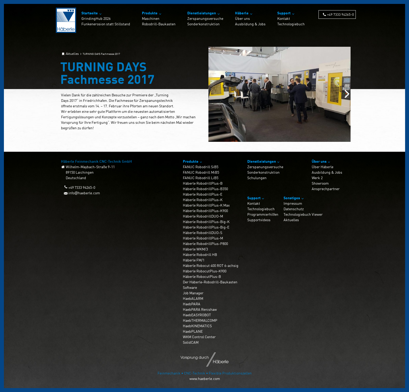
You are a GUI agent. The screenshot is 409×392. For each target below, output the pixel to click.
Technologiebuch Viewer (303, 214)
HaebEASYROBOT (197, 315)
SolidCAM (191, 342)
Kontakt (283, 18)
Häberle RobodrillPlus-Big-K (206, 221)
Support (284, 13)
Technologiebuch (291, 24)
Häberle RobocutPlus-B (202, 276)
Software (190, 287)
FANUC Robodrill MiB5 (201, 172)
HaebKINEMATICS (197, 326)
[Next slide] (347, 94)
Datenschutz (294, 209)
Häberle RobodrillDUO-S (202, 232)
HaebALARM (193, 298)
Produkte (150, 13)
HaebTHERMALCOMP (200, 320)
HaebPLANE (193, 331)
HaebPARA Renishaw (200, 309)
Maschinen (150, 18)
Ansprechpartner (326, 188)
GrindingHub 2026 (96, 18)
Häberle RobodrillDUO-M (203, 216)
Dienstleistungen (201, 13)
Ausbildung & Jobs (250, 24)
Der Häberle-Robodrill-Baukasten (210, 282)
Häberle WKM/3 (195, 249)
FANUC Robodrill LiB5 (200, 177)
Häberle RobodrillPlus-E (202, 194)
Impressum (293, 203)
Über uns (242, 18)
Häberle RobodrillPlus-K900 (205, 210)
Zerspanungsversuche (205, 18)
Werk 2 (317, 177)
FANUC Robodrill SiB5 (200, 167)
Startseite (89, 13)
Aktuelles (291, 220)
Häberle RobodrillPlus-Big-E (206, 227)
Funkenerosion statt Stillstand (105, 24)
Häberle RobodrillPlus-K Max (206, 205)
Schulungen (257, 177)
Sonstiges (292, 198)
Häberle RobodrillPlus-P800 (205, 243)
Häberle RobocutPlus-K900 (204, 271)
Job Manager (193, 293)
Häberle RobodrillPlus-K (202, 199)
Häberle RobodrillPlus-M (203, 238)
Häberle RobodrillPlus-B (202, 183)
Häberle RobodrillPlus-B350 (205, 188)
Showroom (320, 183)
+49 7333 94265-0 (340, 14)
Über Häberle (322, 167)
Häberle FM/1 (193, 260)
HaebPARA (191, 304)
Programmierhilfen (262, 214)
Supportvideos (258, 220)
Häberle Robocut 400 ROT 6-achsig (210, 265)
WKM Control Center (199, 337)
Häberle (242, 13)
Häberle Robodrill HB (200, 254)
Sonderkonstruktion (203, 24)
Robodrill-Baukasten (159, 24)
